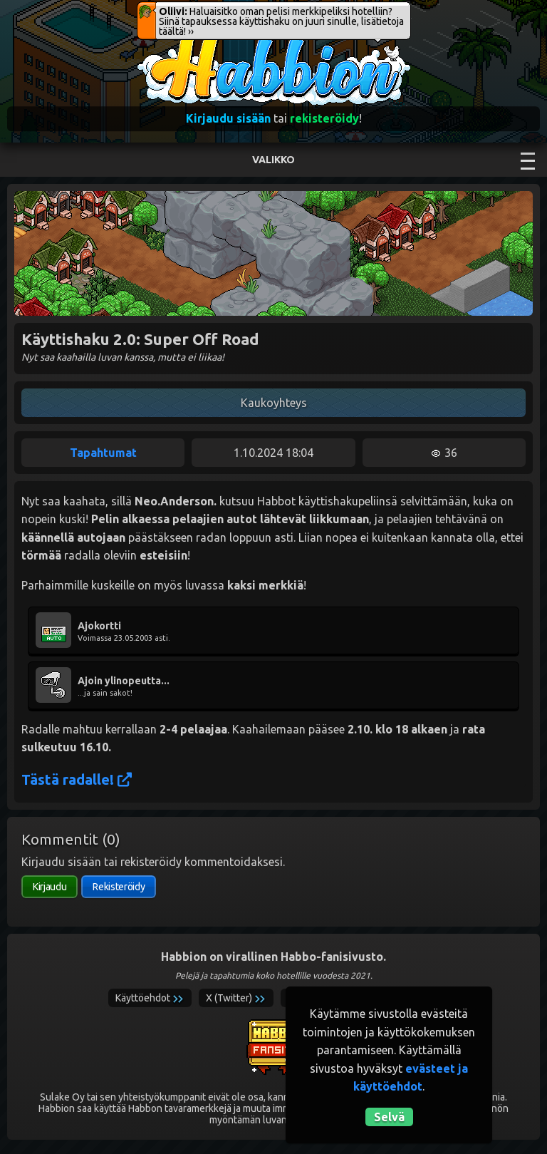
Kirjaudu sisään (228, 118)
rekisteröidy (324, 118)
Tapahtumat (103, 452)
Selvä (389, 1117)
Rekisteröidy (119, 886)
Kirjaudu (49, 886)
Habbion (166, 40)
